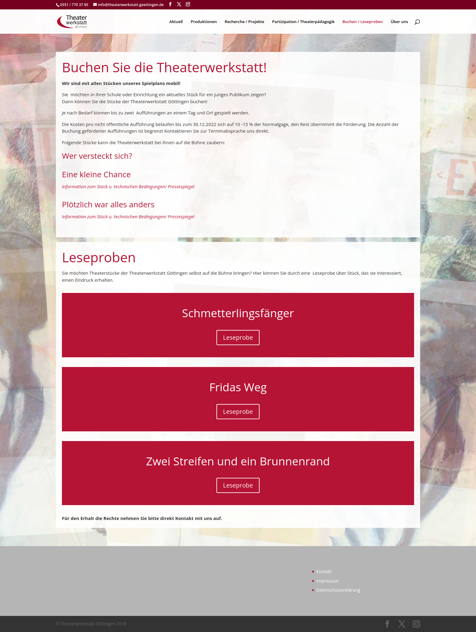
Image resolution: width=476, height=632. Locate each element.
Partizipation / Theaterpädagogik (303, 21)
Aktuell (176, 21)
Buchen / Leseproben (362, 21)
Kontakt (324, 571)
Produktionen (204, 21)
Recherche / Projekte (244, 21)
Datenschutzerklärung (338, 590)
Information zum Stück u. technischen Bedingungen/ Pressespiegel (128, 186)
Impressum (327, 581)
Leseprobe (238, 337)
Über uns (399, 21)
